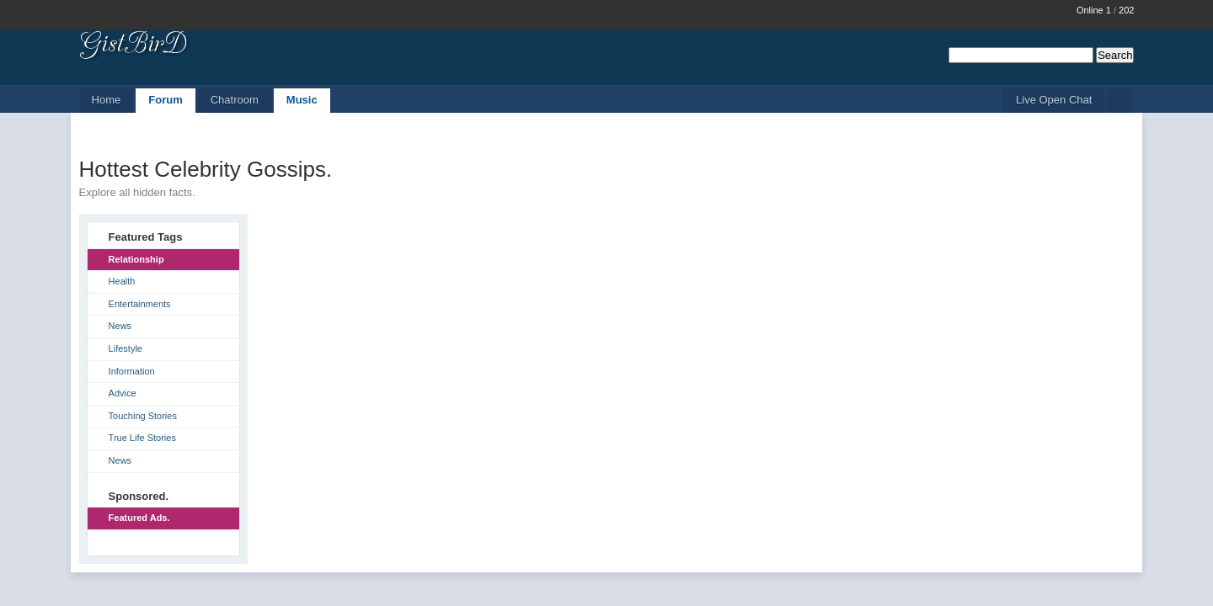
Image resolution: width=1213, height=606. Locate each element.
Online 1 (1094, 10)
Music (302, 99)
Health (122, 281)
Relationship (136, 259)
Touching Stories (143, 416)
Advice (122, 393)
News (120, 326)
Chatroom (235, 99)
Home (106, 99)
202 (1126, 10)
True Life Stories (142, 438)
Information (132, 371)
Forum (165, 99)
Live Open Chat (1054, 99)
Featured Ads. (139, 518)
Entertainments (140, 304)
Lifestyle (125, 348)
